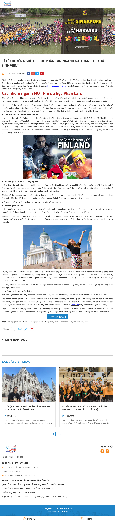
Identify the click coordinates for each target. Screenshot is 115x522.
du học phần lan (14, 321)
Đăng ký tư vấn (58, 317)
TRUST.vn (63, 512)
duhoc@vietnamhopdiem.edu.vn (23, 475)
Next (61, 434)
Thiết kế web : (53, 512)
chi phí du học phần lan (34, 321)
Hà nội (19, 457)
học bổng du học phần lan (57, 321)
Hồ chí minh (7, 457)
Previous (53, 434)
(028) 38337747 (20, 471)
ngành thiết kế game (79, 321)
